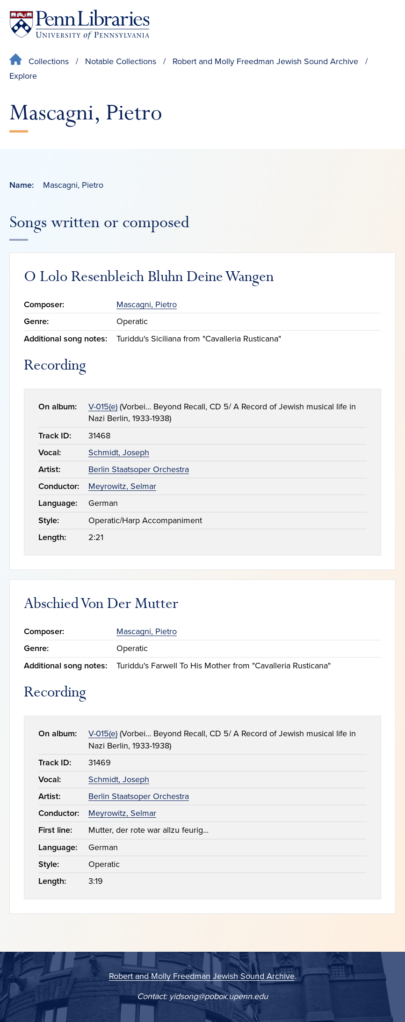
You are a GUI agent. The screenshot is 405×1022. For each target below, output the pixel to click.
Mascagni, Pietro (146, 304)
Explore (23, 76)
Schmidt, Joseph (118, 452)
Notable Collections (120, 61)
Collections (49, 61)
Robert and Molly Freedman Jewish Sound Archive (265, 61)
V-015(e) (102, 406)
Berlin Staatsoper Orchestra (138, 469)
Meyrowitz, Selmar (122, 486)
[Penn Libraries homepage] (79, 24)
